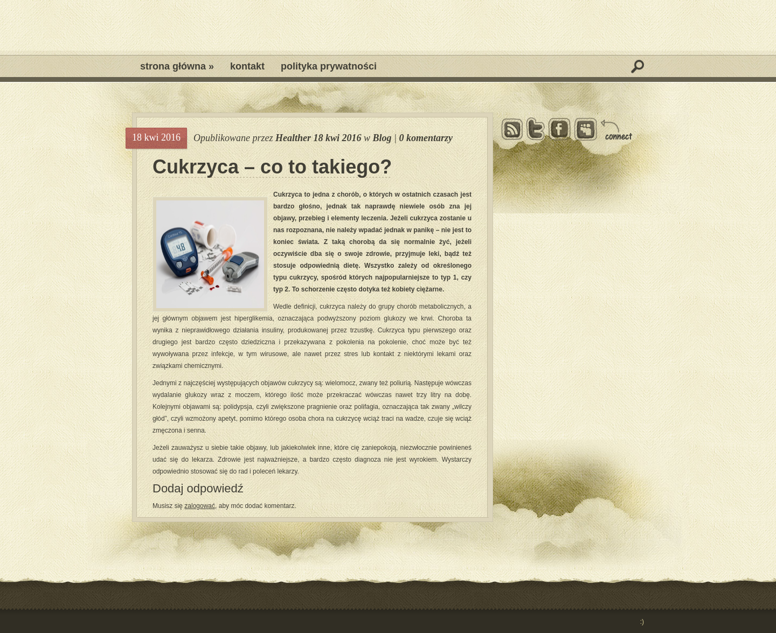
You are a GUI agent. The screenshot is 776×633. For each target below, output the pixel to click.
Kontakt (247, 66)
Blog (382, 138)
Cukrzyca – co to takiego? (272, 167)
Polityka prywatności (329, 66)
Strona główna (177, 66)
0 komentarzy (426, 138)
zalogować (199, 506)
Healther (293, 138)
